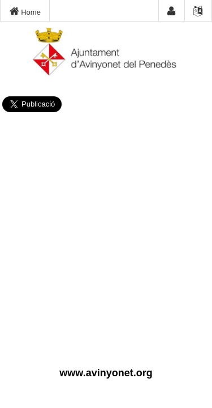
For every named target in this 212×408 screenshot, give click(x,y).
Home (25, 11)
